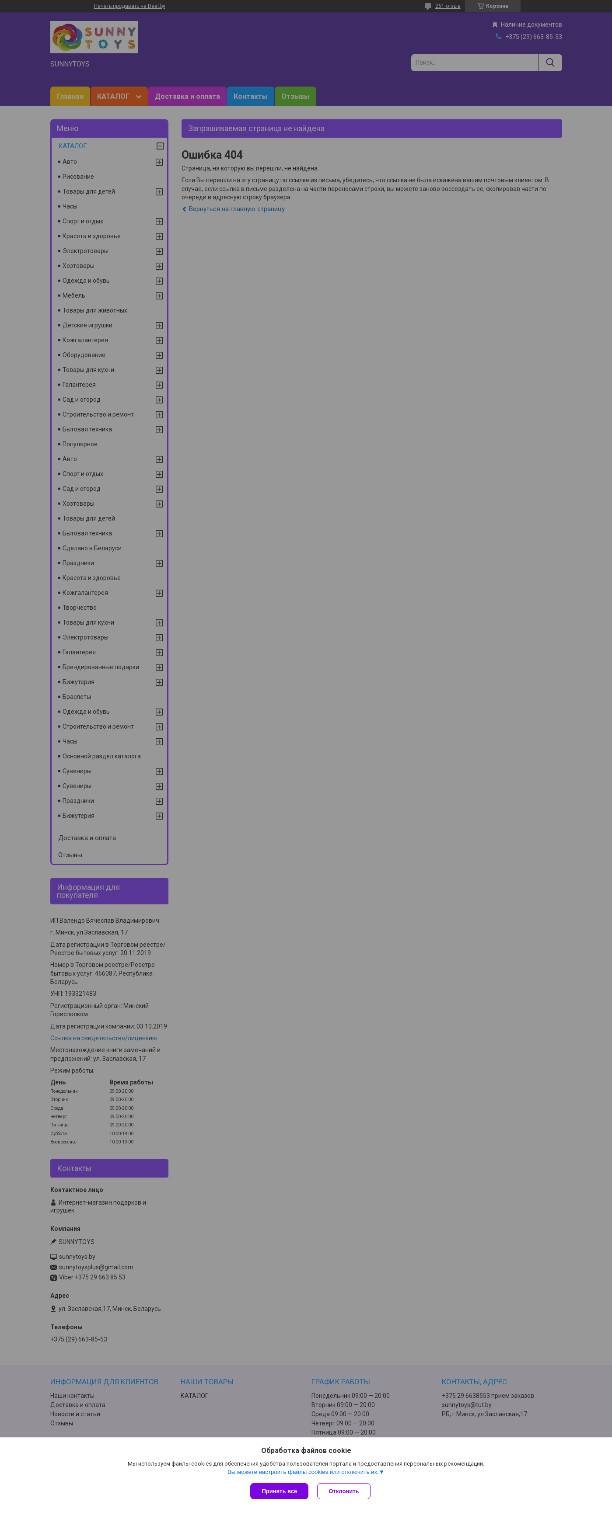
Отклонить (344, 1491)
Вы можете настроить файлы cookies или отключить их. (303, 1472)
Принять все (279, 1491)
